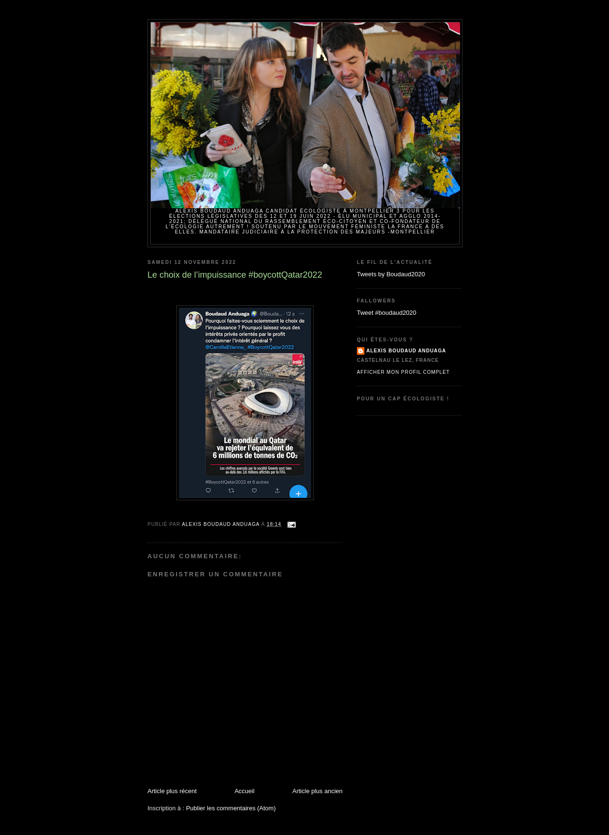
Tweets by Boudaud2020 (391, 274)
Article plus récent (171, 791)
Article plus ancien (318, 791)
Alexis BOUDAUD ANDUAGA (406, 350)
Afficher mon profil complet (403, 372)
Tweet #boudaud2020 (386, 312)
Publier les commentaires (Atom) (231, 808)
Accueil (245, 791)
